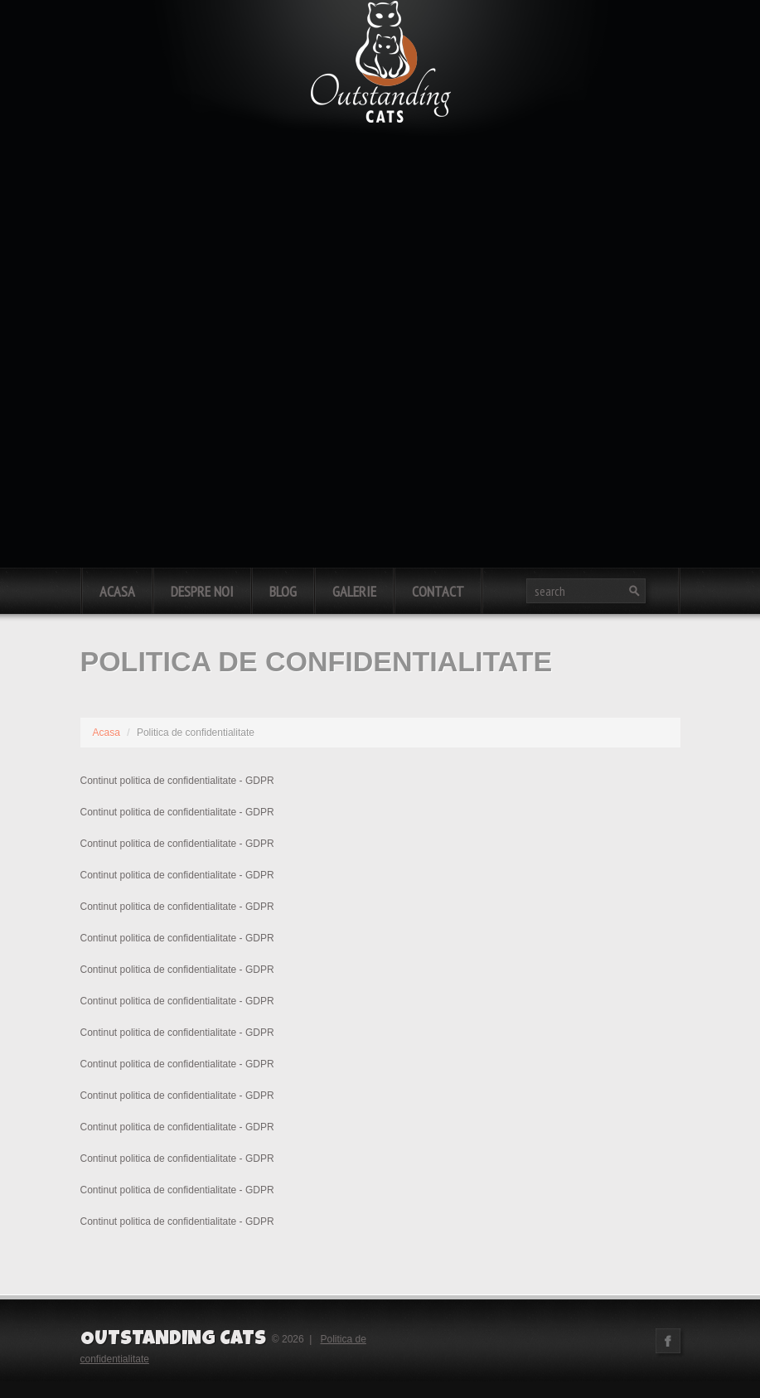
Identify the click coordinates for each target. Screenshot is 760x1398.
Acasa (117, 591)
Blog (283, 591)
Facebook (668, 1340)
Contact (438, 591)
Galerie (354, 591)
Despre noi (202, 591)
